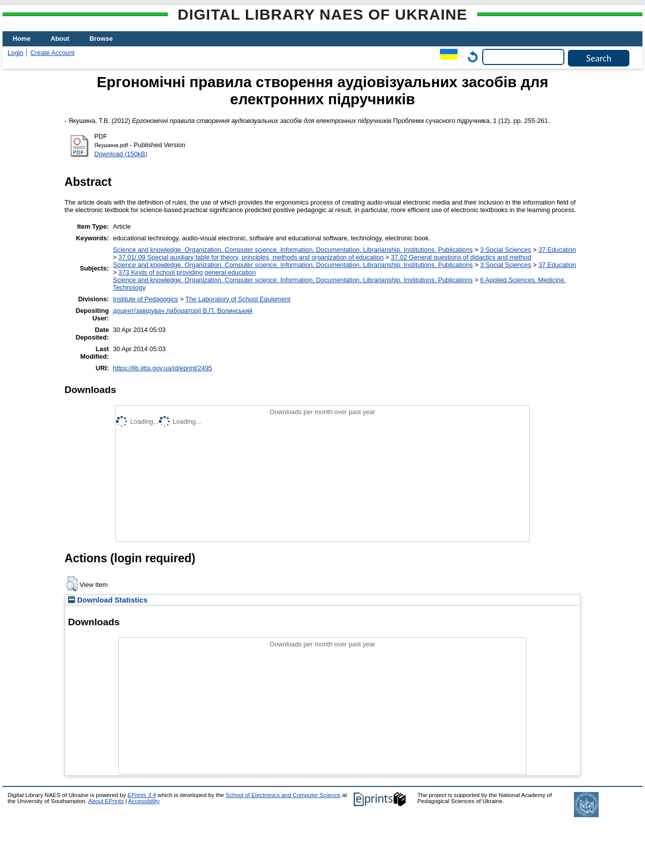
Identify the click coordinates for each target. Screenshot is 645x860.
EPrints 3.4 (141, 795)
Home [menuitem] (22, 38)
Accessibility (144, 801)
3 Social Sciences (505, 249)
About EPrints (105, 801)
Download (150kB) (120, 154)
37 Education (557, 249)
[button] (72, 583)
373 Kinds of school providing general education (186, 272)
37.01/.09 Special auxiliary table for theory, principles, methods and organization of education (250, 257)
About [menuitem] (60, 38)
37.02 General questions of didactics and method (461, 257)
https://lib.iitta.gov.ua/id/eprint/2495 (162, 368)
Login (15, 52)
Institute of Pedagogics (145, 299)
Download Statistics (108, 600)
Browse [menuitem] (101, 38)
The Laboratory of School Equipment (237, 299)
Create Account (52, 52)
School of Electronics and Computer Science (283, 795)
